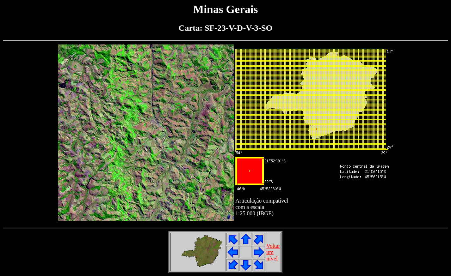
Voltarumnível (273, 252)
